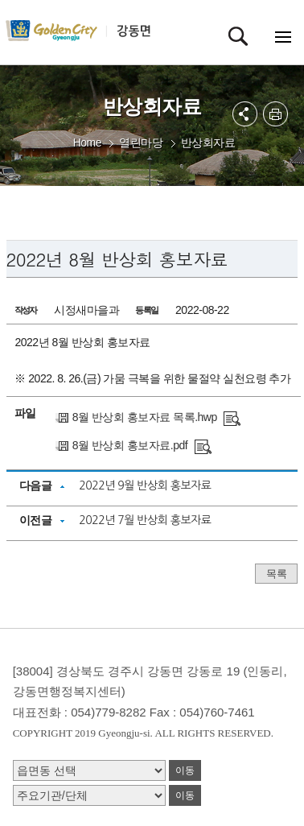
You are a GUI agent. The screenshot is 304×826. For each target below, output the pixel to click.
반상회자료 (208, 142)
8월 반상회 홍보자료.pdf (129, 445)
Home (87, 142)
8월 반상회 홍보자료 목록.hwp (144, 417)
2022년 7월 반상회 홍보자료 (145, 520)
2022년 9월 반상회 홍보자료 (145, 485)
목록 (276, 574)
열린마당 (140, 142)
